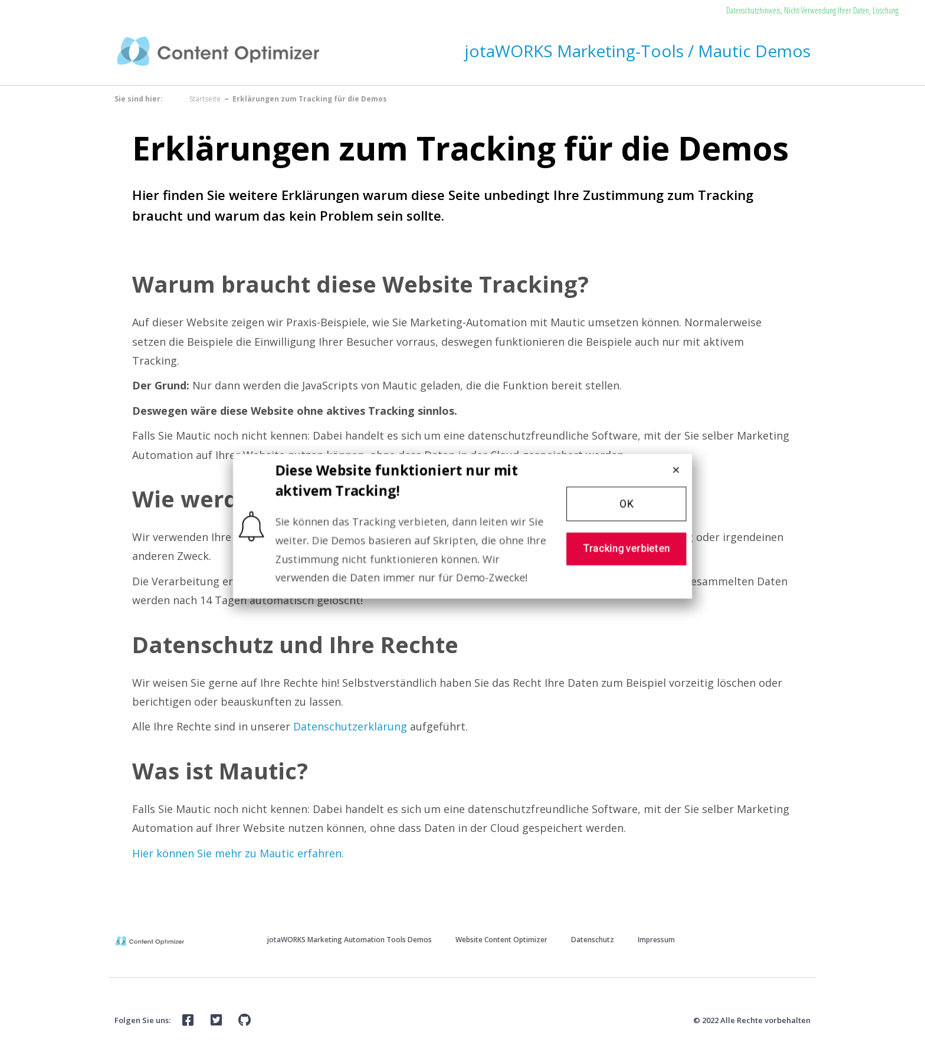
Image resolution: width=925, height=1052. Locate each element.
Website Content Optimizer (501, 940)
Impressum (656, 940)
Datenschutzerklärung (350, 726)
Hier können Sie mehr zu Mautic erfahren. (238, 853)
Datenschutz (592, 940)
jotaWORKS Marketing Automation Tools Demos (349, 940)
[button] (630, 503)
